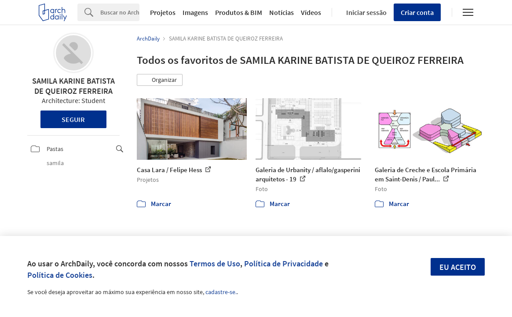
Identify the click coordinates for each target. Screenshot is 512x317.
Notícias (281, 12)
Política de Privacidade (283, 263)
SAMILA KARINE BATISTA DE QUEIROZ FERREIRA (73, 86)
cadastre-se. (221, 292)
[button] (160, 80)
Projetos (163, 12)
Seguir (73, 119)
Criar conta (417, 12)
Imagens (195, 12)
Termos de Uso (215, 263)
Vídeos (311, 12)
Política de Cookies (59, 275)
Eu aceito (457, 267)
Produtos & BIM (238, 12)
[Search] (119, 12)
